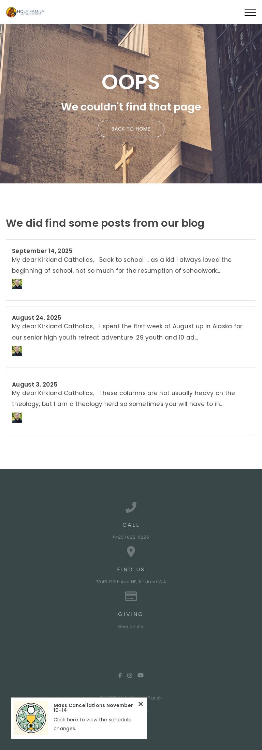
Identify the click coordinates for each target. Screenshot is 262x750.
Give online (131, 626)
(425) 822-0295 (131, 537)
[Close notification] (140, 705)
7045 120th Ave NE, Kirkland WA (131, 582)
